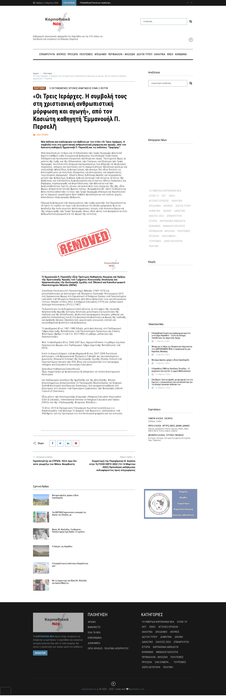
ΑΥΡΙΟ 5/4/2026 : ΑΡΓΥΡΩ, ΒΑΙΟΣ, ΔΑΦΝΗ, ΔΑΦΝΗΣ (169, 426)
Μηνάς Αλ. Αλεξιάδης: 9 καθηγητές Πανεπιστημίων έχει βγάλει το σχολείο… (66, 539)
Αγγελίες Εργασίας (159, 200)
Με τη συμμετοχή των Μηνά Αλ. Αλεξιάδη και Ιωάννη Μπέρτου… (118, 559)
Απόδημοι (155, 205)
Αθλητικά (177, 200)
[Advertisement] (170, 109)
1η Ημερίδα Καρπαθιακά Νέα (165, 190)
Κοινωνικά (154, 225)
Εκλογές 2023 (156, 215)
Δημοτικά (154, 210)
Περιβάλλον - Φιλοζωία (162, 230)
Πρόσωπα (154, 236)
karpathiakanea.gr (90, 692)
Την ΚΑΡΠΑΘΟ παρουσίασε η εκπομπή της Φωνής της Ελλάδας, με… (119, 517)
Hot (164, 195)
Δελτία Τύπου (183, 205)
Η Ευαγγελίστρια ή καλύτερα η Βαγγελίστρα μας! (64, 559)
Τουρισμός (155, 241)
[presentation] (6, 691)
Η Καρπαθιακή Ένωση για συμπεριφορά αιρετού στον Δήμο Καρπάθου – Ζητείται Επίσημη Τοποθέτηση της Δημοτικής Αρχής (171, 335)
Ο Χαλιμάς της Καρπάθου (115, 536)
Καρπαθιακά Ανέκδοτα (172, 220)
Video (172, 195)
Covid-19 (154, 195)
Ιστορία (153, 220)
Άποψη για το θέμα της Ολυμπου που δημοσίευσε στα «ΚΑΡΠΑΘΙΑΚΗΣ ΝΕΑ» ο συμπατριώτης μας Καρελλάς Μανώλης (172, 349)
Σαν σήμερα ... (170, 236)
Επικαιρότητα (174, 215)
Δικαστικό (179, 210)
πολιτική (154, 246)
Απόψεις (168, 205)
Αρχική (36, 73)
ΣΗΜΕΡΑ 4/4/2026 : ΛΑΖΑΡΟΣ (160, 418)
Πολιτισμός (47, 73)
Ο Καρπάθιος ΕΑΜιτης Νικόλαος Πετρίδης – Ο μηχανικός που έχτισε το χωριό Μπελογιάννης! (171, 369)
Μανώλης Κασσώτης (174, 225)
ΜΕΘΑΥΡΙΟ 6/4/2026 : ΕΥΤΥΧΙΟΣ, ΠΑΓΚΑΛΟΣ (166, 435)
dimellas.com (138, 692)
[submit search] (191, 21)
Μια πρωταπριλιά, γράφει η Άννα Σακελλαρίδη (170, 360)
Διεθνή (167, 210)
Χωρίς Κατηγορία (173, 241)
